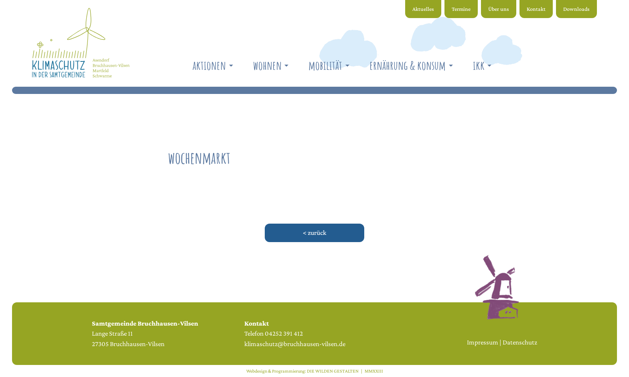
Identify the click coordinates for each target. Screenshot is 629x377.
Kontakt (536, 9)
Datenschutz (520, 342)
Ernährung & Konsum (407, 65)
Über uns (498, 9)
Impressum (482, 342)
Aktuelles (423, 9)
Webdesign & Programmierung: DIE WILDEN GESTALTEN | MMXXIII (314, 371)
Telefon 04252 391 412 (273, 333)
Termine (461, 9)
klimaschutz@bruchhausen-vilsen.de (294, 344)
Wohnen (267, 65)
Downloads (576, 9)
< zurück (314, 232)
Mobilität (325, 65)
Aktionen (209, 65)
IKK (479, 65)
